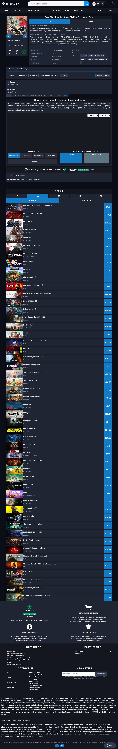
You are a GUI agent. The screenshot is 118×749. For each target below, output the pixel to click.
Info (49, 21)
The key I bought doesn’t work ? (18, 660)
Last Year (26, 158)
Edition (32, 75)
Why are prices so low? (15, 658)
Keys (63, 75)
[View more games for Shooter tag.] (90, 60)
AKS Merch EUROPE (36, 692)
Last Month (51, 158)
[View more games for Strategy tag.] (84, 56)
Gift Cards (33, 681)
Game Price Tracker (36, 677)
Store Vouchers (34, 675)
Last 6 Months (38, 158)
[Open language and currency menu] (99, 3)
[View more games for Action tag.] (91, 56)
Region (22, 75)
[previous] (8, 36)
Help (110, 745)
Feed (91, 21)
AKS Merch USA (34, 690)
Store (12, 75)
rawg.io (54, 53)
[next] (25, 36)
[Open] (23, 3)
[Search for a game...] (58, 3)
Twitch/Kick (79, 654)
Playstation (11, 684)
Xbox (9, 680)
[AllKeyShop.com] (10, 3)
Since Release (14, 158)
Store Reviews (34, 686)
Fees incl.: (102, 75)
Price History (22, 69)
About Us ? (11, 654)
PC (8, 675)
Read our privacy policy (107, 742)
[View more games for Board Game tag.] (99, 56)
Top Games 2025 (35, 688)
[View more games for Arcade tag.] (83, 60)
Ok (57, 746)
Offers (11, 69)
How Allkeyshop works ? (16, 656)
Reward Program (35, 679)
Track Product (32, 163)
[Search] (86, 3)
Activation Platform (48, 75)
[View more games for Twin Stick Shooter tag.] (101, 60)
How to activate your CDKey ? (18, 662)
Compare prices (61, 98)
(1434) (79, 172)
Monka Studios (56, 56)
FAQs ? (9, 664)
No (62, 746)
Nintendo (10, 689)
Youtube (108, 654)
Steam (54, 63)
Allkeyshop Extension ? (15, 666)
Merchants (78, 656)
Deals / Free (33, 683)
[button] (112, 3)
